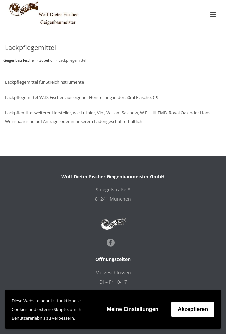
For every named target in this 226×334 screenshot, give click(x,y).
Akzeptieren (193, 309)
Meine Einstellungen (133, 309)
